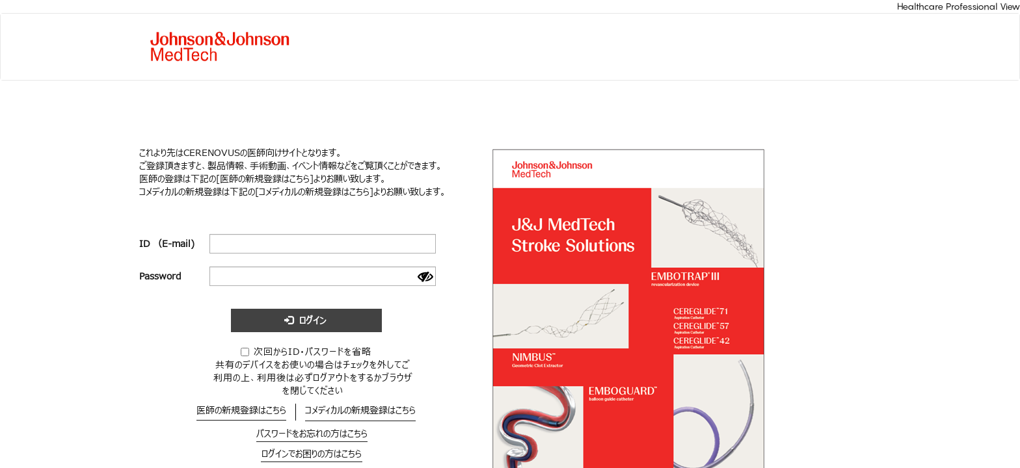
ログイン (305, 320)
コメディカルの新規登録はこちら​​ (360, 410)
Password (160, 276)
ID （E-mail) (167, 243)
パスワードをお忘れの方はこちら (312, 434)
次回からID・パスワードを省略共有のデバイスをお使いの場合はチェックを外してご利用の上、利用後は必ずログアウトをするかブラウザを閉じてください (312, 371)
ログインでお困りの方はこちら (312, 454)
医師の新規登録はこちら (241, 410)
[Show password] (425, 277)
